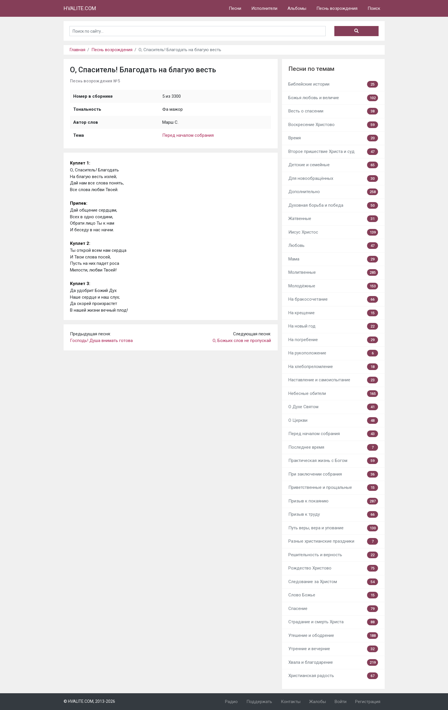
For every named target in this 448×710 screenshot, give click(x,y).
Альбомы (296, 8)
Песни (235, 8)
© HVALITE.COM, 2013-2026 (89, 701)
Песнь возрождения (336, 8)
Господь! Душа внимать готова (101, 340)
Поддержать (259, 701)
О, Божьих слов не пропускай (242, 340)
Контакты (290, 701)
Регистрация (367, 701)
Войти (340, 701)
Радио (231, 701)
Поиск (374, 8)
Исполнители (264, 8)
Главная (77, 49)
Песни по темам (311, 68)
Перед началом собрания (188, 135)
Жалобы (317, 701)
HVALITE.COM (80, 8)
